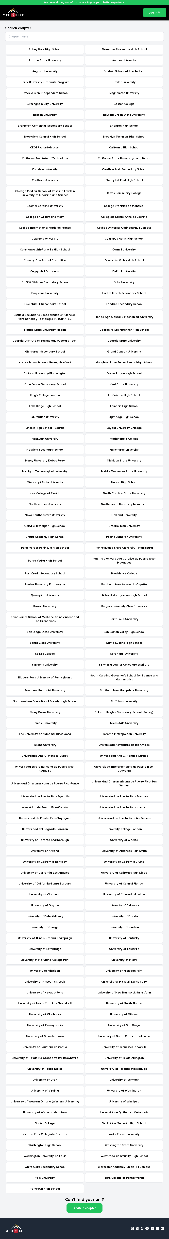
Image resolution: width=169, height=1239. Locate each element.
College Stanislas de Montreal (124, 206)
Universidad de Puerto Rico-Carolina (44, 807)
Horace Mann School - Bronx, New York (44, 362)
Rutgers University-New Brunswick (124, 606)
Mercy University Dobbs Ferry (45, 460)
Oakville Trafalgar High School (45, 526)
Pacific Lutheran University (124, 536)
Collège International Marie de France (45, 227)
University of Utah (45, 1079)
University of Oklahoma (45, 1014)
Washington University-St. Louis (45, 1156)
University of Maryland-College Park (44, 959)
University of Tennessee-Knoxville (124, 1047)
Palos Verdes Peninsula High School (45, 547)
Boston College (124, 104)
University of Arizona (45, 850)
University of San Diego (124, 1025)
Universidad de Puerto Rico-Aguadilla (45, 796)
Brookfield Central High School (45, 136)
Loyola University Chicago (124, 427)
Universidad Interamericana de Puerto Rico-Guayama (124, 768)
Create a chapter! (84, 1208)
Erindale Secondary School (124, 304)
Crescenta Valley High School (124, 260)
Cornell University (124, 249)
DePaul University (124, 271)
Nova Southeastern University (45, 515)
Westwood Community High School (124, 1156)
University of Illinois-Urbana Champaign (45, 938)
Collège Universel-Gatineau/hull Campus (124, 227)
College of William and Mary (45, 216)
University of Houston (124, 927)
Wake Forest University (124, 1134)
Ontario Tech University (124, 526)
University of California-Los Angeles (45, 872)
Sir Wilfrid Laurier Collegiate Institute (124, 664)
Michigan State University (124, 460)
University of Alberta (124, 840)
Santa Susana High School (124, 642)
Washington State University (124, 1145)
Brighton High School (124, 125)
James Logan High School (124, 373)
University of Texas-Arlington (124, 1058)
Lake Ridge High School (45, 406)
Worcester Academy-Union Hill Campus (124, 1166)
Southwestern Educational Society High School (45, 701)
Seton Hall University (124, 653)
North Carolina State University (124, 493)
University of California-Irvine (124, 861)
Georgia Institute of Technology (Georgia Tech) (45, 340)
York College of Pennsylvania (124, 1177)
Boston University (45, 114)
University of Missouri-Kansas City (124, 981)
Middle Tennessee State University (124, 471)
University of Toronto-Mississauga (124, 1068)
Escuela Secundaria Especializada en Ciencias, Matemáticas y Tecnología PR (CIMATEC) (45, 316)
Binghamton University (124, 93)
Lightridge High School (124, 417)
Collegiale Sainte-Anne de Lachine (124, 216)
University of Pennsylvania (45, 1025)
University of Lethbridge (45, 949)
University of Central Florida (124, 883)
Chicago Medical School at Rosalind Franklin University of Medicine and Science (45, 193)
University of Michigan (45, 970)
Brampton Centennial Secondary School (45, 125)
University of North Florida (124, 1003)
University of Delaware (124, 905)
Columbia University (45, 238)
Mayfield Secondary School (45, 449)
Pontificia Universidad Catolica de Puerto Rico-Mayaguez (124, 560)
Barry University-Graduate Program (45, 82)
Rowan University (44, 606)
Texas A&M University (124, 723)
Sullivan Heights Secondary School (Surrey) (124, 712)
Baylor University (124, 82)
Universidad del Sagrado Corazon (45, 829)
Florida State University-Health (45, 329)
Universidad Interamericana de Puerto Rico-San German (124, 783)
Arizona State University (45, 60)
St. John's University (124, 701)
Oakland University (124, 515)
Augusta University (45, 71)
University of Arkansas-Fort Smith (124, 850)
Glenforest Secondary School (45, 351)
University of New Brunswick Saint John (124, 992)
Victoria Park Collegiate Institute (45, 1134)
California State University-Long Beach (124, 158)
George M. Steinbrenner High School (124, 329)
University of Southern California (45, 1047)
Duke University (124, 282)
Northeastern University (45, 504)
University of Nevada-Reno (45, 992)
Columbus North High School (124, 238)
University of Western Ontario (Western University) (45, 1101)
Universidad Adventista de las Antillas (124, 744)
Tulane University (45, 744)
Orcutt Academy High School (44, 536)
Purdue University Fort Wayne (45, 584)
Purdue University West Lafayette (124, 584)
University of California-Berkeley (45, 861)
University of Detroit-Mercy (45, 916)
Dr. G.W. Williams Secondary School (44, 282)
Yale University (45, 1177)
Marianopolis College (124, 438)
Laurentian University (45, 417)
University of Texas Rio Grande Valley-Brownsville (45, 1058)
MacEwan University (45, 438)
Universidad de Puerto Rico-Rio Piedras (124, 818)
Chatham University (45, 180)
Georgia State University (124, 340)
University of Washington (124, 1090)
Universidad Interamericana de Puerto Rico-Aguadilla (45, 768)
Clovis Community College (124, 193)
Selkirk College (45, 653)
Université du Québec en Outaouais (124, 1112)
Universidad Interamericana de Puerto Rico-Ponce (45, 783)
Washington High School (44, 1145)
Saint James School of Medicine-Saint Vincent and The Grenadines (45, 619)
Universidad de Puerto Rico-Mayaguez (45, 818)
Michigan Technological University (45, 471)
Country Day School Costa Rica (45, 260)
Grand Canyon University (124, 351)
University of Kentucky (124, 938)
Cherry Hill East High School (124, 180)
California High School (124, 147)
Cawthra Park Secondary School (124, 169)
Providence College (124, 573)
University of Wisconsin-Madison (45, 1112)
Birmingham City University (45, 104)
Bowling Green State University (124, 114)
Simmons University (45, 664)
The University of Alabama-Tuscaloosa (45, 734)
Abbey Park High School (45, 49)
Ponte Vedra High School (45, 560)
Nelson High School (124, 482)
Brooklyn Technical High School (124, 136)
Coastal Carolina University (45, 206)
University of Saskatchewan (45, 1036)
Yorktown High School (45, 1188)
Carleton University (45, 169)
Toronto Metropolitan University (124, 734)
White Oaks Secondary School (45, 1166)
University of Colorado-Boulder (124, 894)
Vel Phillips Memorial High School (124, 1123)
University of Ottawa (124, 1014)
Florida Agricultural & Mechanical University (124, 317)
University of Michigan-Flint (124, 970)
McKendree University (124, 449)
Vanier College (45, 1123)
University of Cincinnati (44, 894)
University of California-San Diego (124, 872)
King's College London (45, 395)
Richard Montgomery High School (124, 595)
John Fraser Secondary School (45, 384)
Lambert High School (124, 406)
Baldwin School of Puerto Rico (124, 71)
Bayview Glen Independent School (45, 93)
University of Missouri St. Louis (45, 981)
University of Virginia (45, 1090)
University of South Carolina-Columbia (124, 1036)
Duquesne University (45, 293)
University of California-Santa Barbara (45, 883)
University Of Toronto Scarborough (45, 840)
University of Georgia (45, 927)
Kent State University (124, 384)
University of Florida (124, 916)
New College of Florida (45, 493)
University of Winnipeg (124, 1101)
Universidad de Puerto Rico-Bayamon (124, 796)
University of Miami (124, 959)
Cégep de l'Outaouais (45, 271)
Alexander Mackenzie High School (124, 49)
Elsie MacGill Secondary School (45, 304)
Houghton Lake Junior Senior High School (124, 362)
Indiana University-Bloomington (45, 373)
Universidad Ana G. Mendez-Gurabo (124, 755)
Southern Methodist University (45, 690)
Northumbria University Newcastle (124, 504)
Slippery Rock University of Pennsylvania (45, 677)
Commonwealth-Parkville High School (45, 249)
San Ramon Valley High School (124, 632)
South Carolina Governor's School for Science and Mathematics (124, 677)
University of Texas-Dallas (44, 1068)
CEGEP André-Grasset (45, 147)
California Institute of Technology (45, 158)
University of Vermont (124, 1079)
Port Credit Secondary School (45, 573)
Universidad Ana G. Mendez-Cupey (45, 755)
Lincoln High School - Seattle (45, 427)
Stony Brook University (45, 712)
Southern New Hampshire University (124, 690)
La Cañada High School (124, 395)
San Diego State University (45, 632)
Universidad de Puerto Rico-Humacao (124, 807)
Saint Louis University (124, 619)
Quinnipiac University (45, 595)
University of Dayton (45, 905)
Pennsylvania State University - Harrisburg (124, 547)
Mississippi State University (45, 482)
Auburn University (124, 60)
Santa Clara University (45, 642)
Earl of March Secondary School (124, 293)
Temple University (45, 723)
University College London (124, 829)
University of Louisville (124, 949)
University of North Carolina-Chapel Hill (45, 1003)
